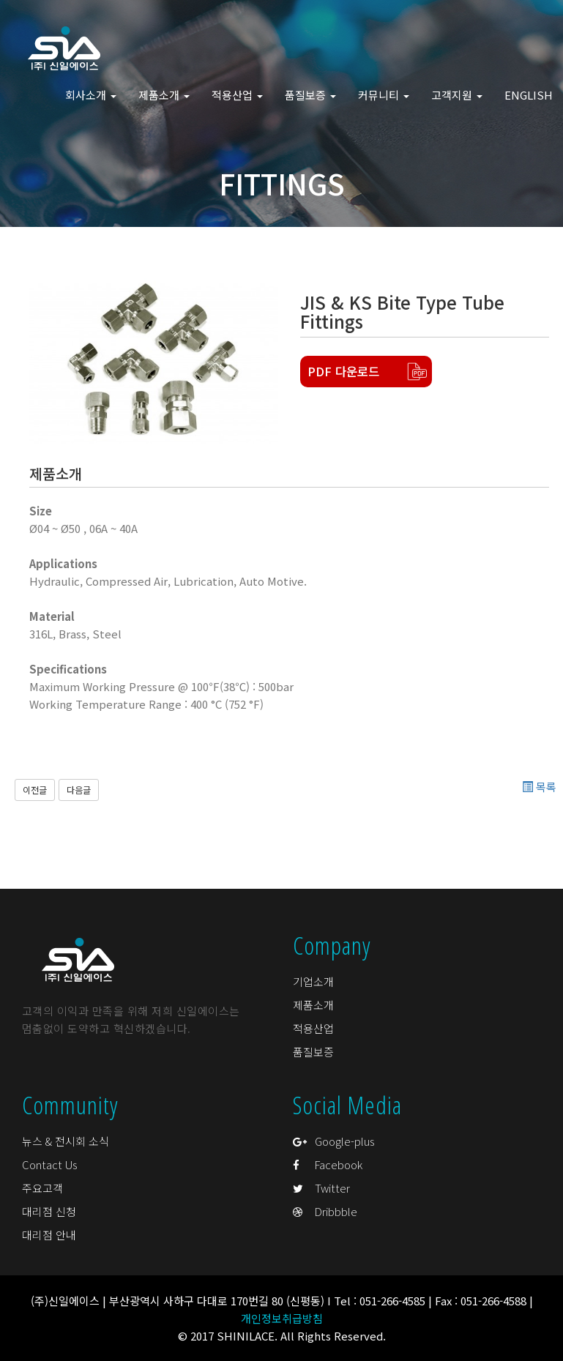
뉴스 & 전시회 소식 (65, 1141)
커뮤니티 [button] (383, 95)
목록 (539, 786)
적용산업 (313, 1028)
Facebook (327, 1164)
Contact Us (49, 1164)
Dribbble (325, 1211)
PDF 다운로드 (343, 371)
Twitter (321, 1188)
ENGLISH (528, 95)
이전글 (35, 789)
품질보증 (313, 1051)
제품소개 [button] (164, 95)
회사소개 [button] (90, 95)
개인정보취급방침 (282, 1318)
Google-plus (333, 1141)
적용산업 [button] (237, 95)
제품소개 (313, 1005)
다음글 (79, 789)
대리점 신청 (49, 1211)
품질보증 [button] (310, 95)
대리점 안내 (49, 1234)
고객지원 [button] (456, 95)
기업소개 (313, 981)
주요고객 (42, 1188)
